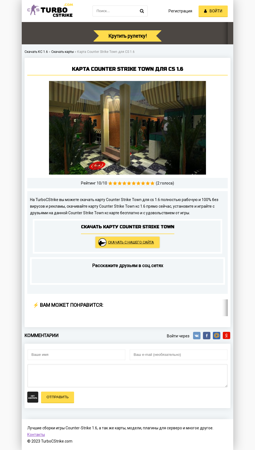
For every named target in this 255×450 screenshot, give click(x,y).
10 (152, 183)
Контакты (36, 434)
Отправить (58, 397)
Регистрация (180, 11)
